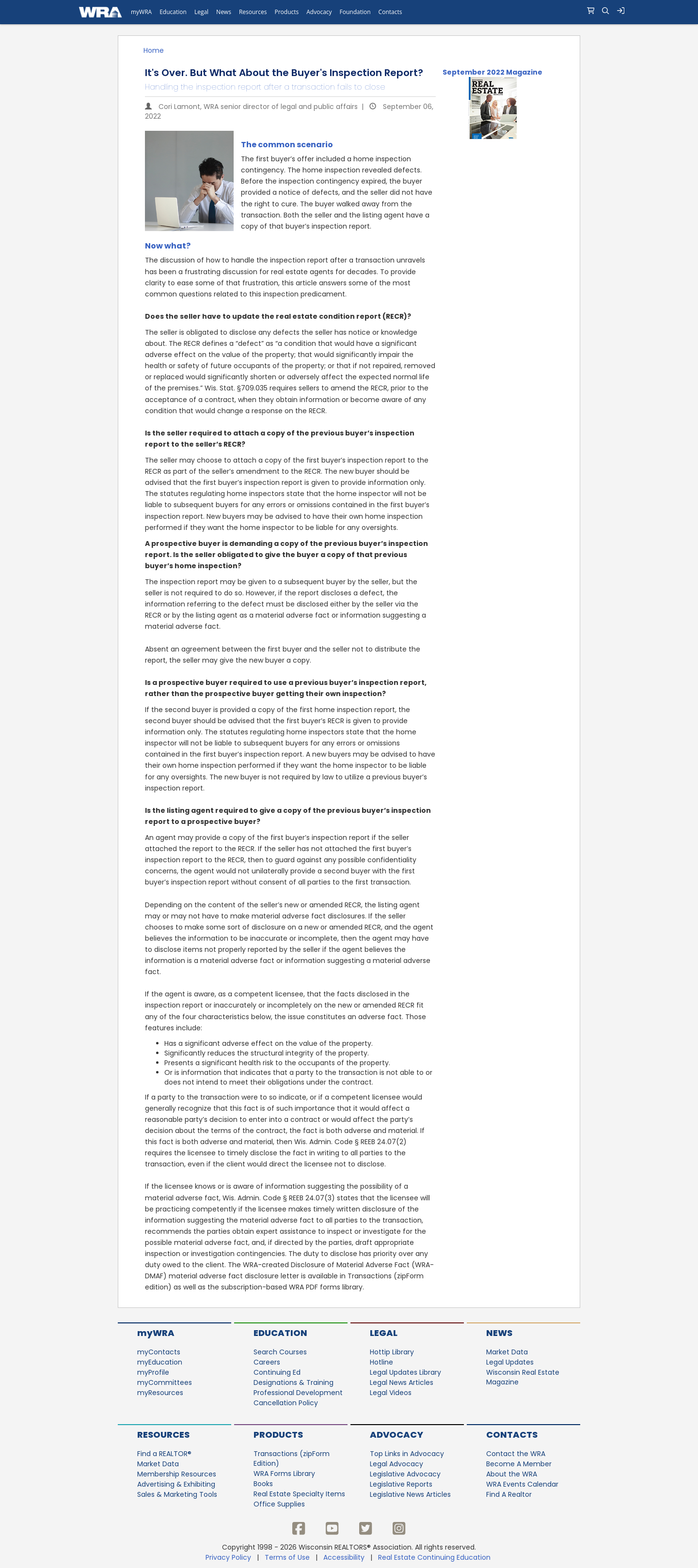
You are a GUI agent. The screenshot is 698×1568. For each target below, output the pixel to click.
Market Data (507, 1352)
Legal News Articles (401, 1382)
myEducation (159, 1362)
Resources (163, 1434)
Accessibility (344, 1557)
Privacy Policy (228, 1557)
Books (263, 1484)
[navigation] (349, 12)
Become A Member (519, 1464)
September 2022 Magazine (492, 72)
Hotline (381, 1362)
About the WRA (511, 1474)
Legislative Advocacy (405, 1474)
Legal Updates (510, 1362)
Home (153, 50)
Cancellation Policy (286, 1403)
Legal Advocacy (396, 1464)
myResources (160, 1392)
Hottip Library (392, 1352)
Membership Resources (176, 1474)
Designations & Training (293, 1382)
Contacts (512, 1434)
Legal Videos (391, 1392)
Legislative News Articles (410, 1494)
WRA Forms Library (284, 1473)
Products (278, 1434)
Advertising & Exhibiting (176, 1484)
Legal (383, 1333)
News (499, 1333)
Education (280, 1333)
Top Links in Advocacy (407, 1454)
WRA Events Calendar (522, 1484)
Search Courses (280, 1352)
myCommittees (164, 1382)
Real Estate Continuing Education (435, 1557)
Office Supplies (279, 1504)
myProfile (153, 1372)
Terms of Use (287, 1557)
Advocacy (396, 1434)
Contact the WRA (515, 1454)
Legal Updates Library (405, 1372)
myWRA (155, 1333)
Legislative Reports (401, 1484)
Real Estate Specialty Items (299, 1494)
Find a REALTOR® (164, 1454)
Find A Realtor (509, 1494)
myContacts (158, 1352)
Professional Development (298, 1392)
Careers (267, 1362)
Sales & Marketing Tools (177, 1494)
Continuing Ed (277, 1372)
